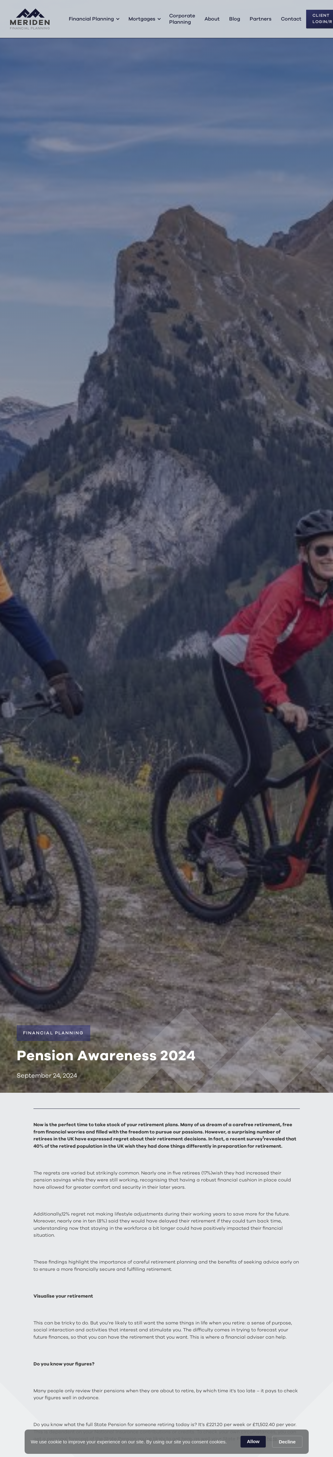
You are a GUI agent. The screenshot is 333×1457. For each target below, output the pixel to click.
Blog (234, 18)
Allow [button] (253, 1441)
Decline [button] (287, 1441)
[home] (30, 19)
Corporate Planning (182, 19)
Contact (291, 18)
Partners (260, 18)
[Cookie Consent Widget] (167, 1442)
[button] (93, 19)
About (212, 18)
